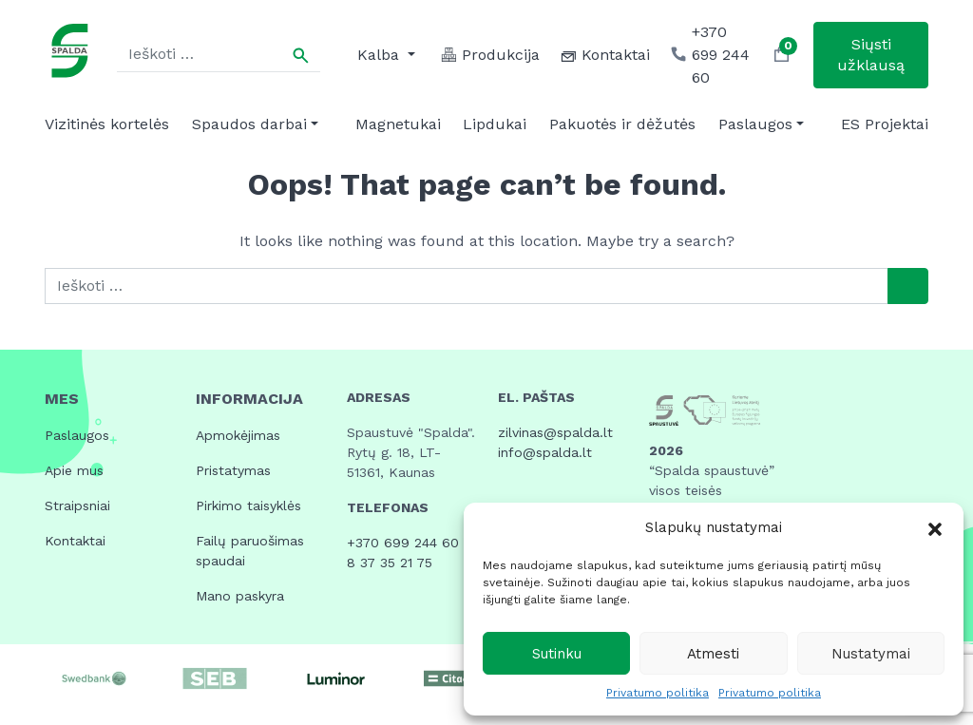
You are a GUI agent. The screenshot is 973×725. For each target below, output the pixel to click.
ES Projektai (884, 124)
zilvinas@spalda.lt (555, 432)
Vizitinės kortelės (107, 124)
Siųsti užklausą (871, 54)
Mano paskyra (240, 595)
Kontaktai (75, 540)
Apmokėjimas (238, 435)
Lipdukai (494, 124)
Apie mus (74, 470)
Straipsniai (77, 505)
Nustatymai (870, 653)
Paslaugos (755, 124)
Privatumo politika (657, 692)
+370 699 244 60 (403, 542)
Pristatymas (233, 470)
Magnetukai (398, 124)
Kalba (380, 55)
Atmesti (713, 653)
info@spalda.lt (545, 452)
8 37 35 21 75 (389, 562)
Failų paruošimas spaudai (250, 550)
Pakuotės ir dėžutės (622, 124)
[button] (934, 527)
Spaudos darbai (249, 124)
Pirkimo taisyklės (248, 505)
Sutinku (557, 653)
